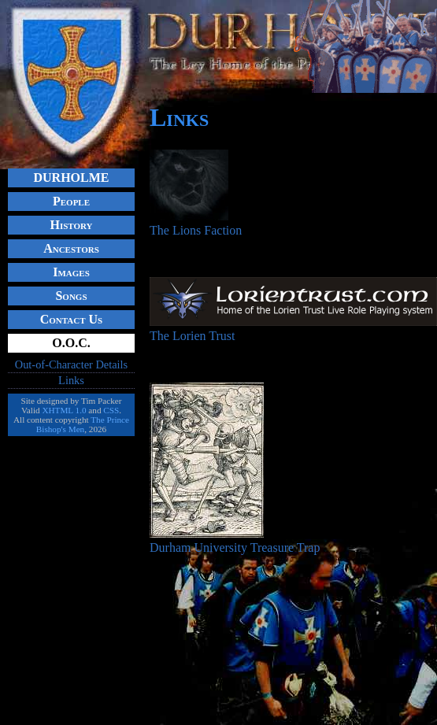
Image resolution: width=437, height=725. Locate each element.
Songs (71, 295)
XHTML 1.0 (64, 410)
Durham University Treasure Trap (235, 540)
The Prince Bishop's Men (82, 424)
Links (71, 380)
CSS (111, 410)
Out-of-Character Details (71, 364)
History (71, 224)
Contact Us (71, 319)
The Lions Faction (196, 223)
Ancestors (71, 248)
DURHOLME (71, 177)
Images (71, 272)
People (71, 201)
